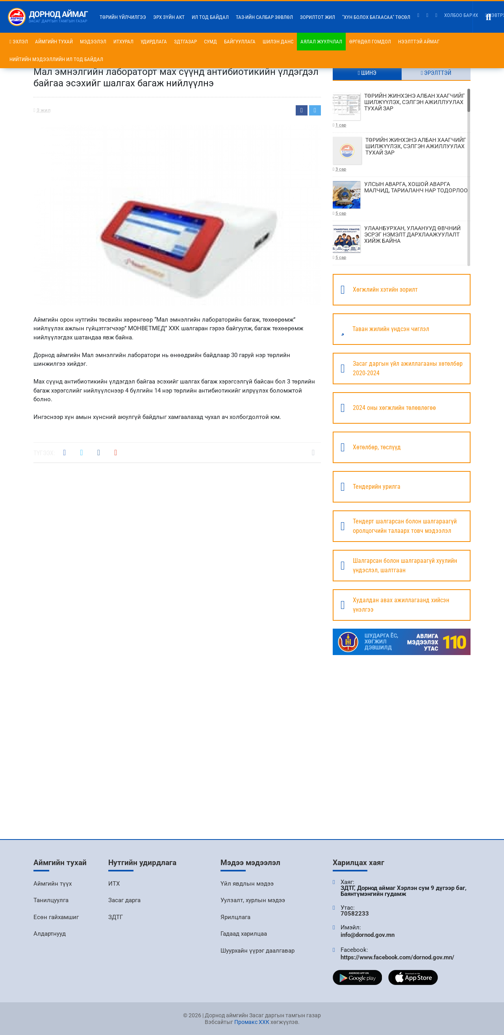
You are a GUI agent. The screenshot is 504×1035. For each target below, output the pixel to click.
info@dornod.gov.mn (368, 934)
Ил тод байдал (210, 17)
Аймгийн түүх (52, 883)
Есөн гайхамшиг (56, 917)
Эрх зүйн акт (169, 17)
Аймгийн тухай (54, 42)
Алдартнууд (49, 933)
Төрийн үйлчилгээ (123, 17)
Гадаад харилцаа (243, 933)
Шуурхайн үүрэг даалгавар (257, 950)
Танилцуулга (51, 900)
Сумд (210, 42)
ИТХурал (123, 42)
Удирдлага (154, 42)
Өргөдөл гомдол (370, 42)
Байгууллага (240, 42)
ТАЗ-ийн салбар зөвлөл (264, 17)
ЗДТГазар (185, 42)
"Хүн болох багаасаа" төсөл (376, 17)
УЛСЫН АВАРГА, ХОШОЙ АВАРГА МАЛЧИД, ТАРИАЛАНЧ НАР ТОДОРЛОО (402, 199)
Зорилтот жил (317, 17)
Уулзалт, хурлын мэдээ (252, 900)
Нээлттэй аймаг (418, 42)
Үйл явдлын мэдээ (247, 883)
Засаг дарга (124, 900)
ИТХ (114, 883)
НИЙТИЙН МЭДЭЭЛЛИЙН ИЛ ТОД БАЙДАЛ (56, 59)
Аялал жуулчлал (321, 42)
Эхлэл (18, 42)
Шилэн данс (278, 42)
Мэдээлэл (93, 42)
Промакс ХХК (251, 1022)
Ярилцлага (235, 917)
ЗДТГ (115, 917)
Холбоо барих (461, 15)
